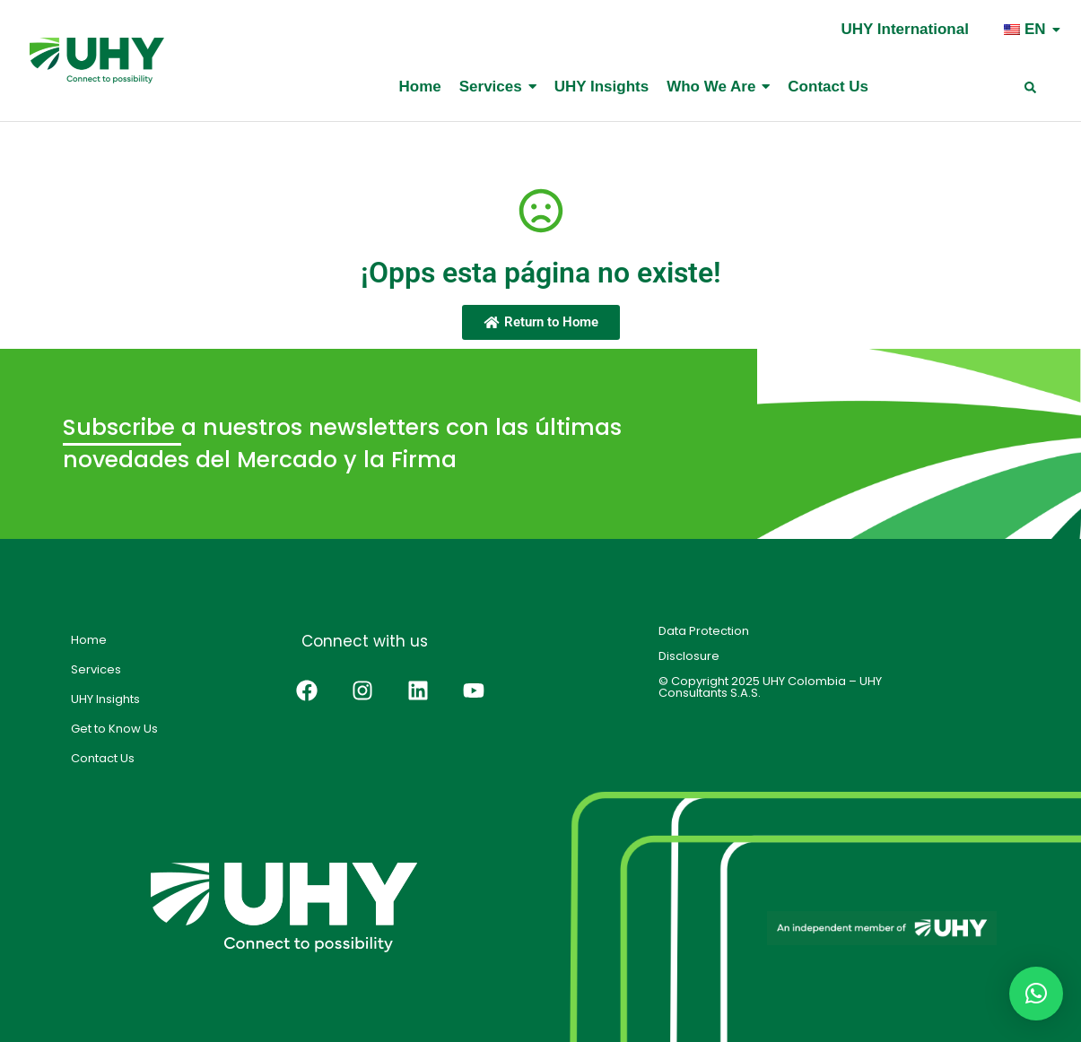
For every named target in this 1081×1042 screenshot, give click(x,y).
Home (89, 639)
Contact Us (103, 758)
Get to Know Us (114, 728)
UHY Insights (105, 699)
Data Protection (703, 630)
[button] (1036, 993)
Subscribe (122, 427)
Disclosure (688, 655)
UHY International (905, 29)
